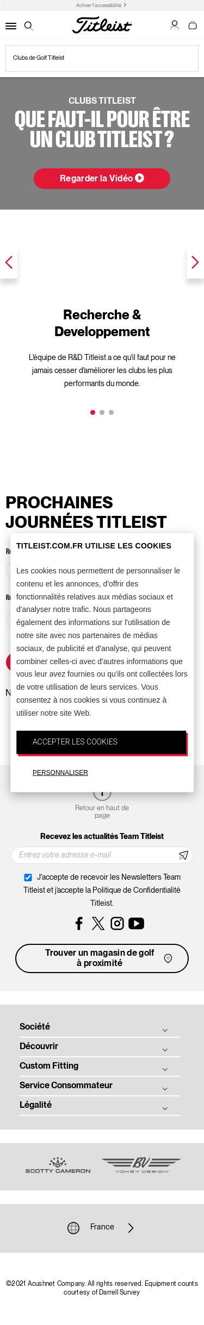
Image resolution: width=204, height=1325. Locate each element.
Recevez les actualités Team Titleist (102, 837)
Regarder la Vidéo (102, 178)
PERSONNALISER (60, 773)
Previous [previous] (8, 262)
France (102, 1227)
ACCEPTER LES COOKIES (75, 741)
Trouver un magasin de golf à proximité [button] (110, 959)
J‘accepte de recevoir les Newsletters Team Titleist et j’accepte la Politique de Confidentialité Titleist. (102, 890)
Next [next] (195, 262)
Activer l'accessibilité (98, 5)
